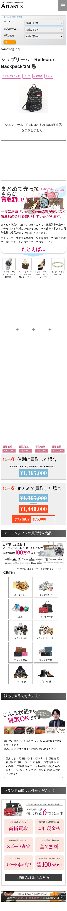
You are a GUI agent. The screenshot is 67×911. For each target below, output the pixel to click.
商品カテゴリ (33, 29)
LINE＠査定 (39, 5)
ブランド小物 (45, 660)
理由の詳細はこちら (34, 877)
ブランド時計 (20, 638)
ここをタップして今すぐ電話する (33, 164)
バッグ (26, 76)
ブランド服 (20, 681)
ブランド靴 (45, 681)
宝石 (20, 616)
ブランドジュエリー (45, 638)
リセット (9, 42)
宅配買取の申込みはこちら (33, 173)
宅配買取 (37, 76)
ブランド (33, 23)
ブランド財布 (20, 660)
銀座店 (49, 76)
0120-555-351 (51, 5)
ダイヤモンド (45, 595)
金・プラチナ (20, 595)
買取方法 (33, 36)
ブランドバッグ (45, 616)
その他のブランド (11, 76)
